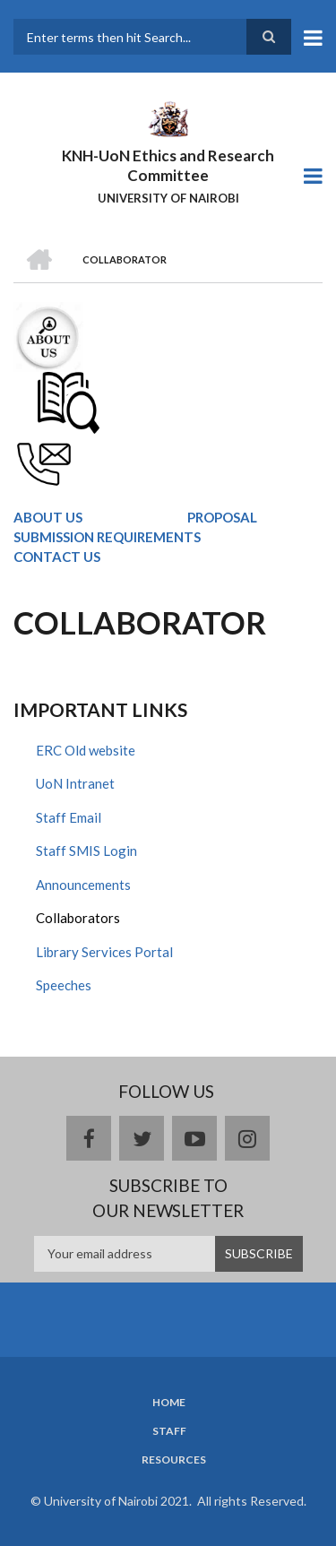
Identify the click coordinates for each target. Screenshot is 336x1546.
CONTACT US (56, 556)
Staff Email (68, 817)
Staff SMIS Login (86, 850)
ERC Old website (85, 750)
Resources (174, 1460)
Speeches (63, 985)
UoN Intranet (75, 783)
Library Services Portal (104, 952)
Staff (169, 1431)
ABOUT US (47, 517)
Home (168, 1402)
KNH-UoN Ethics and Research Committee (168, 165)
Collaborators (78, 918)
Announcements (83, 885)
